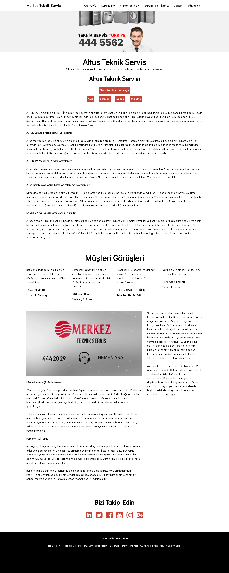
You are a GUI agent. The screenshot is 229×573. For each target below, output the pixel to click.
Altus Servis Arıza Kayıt (114, 90)
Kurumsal (107, 5)
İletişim (178, 5)
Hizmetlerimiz (128, 5)
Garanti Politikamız (157, 5)
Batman (105, 98)
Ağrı (90, 98)
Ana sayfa (90, 5)
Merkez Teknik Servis (45, 5)
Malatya (136, 98)
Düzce (120, 98)
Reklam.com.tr (119, 538)
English (194, 5)
